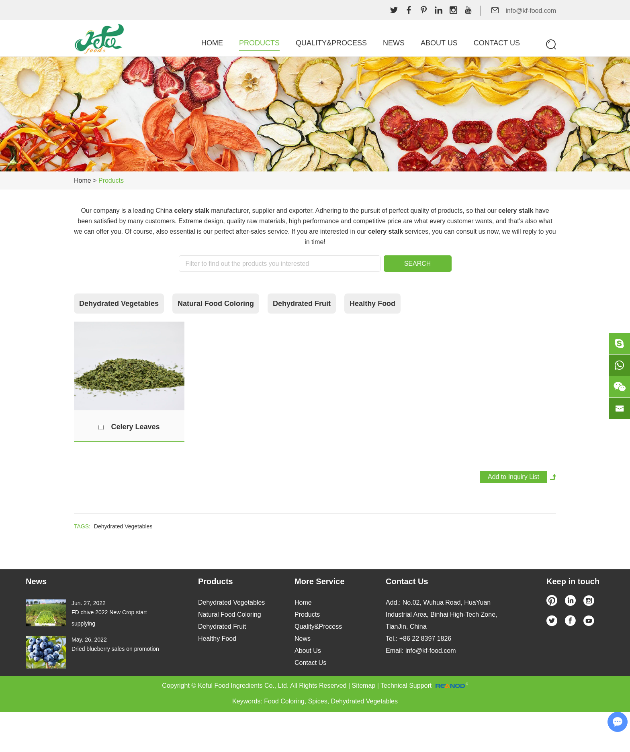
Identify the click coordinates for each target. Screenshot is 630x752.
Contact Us (497, 43)
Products (259, 43)
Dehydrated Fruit (302, 304)
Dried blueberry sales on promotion (115, 649)
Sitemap (364, 685)
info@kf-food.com (530, 10)
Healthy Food (372, 304)
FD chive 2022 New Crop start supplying (109, 618)
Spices (317, 701)
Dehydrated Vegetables (119, 304)
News (394, 43)
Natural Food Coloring (216, 304)
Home (212, 43)
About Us (439, 43)
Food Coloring (284, 701)
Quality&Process (331, 43)
